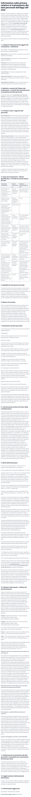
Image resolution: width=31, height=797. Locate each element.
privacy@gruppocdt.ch (14, 564)
